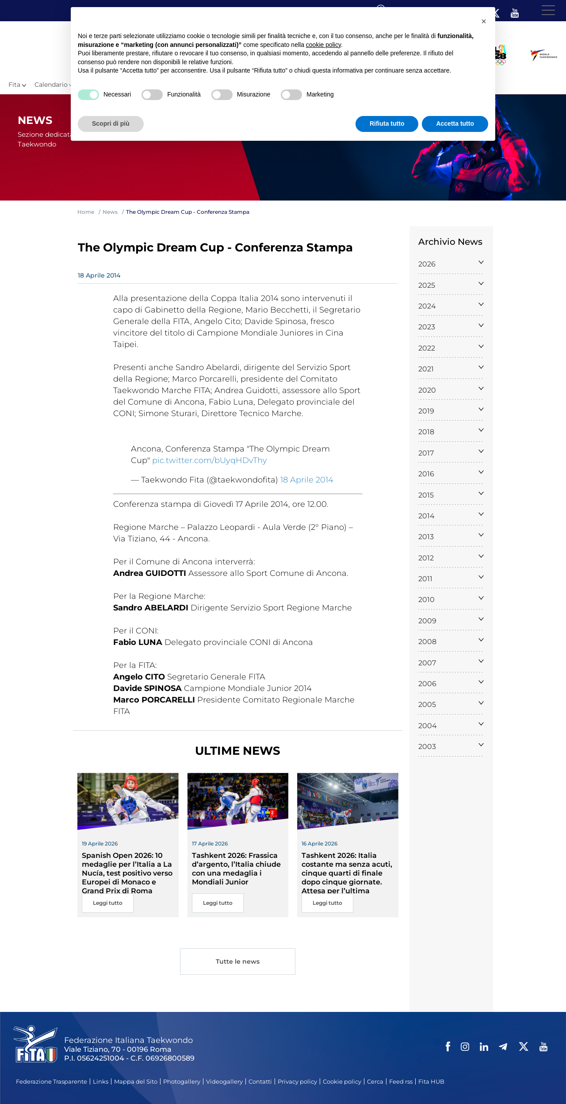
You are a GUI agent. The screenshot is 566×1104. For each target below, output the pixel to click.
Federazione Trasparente (51, 1081)
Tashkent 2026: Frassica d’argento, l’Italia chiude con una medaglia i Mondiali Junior (236, 868)
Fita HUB (431, 1081)
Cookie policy (342, 1081)
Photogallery (181, 1081)
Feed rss (401, 1081)
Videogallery (224, 1081)
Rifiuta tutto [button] (387, 123)
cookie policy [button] (323, 44)
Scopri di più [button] (111, 123)
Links (100, 1081)
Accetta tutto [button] (455, 123)
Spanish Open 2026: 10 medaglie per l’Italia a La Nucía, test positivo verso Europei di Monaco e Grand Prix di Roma (127, 873)
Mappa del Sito (135, 1081)
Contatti (260, 1081)
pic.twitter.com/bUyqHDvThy (209, 460)
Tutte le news (238, 962)
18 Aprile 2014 (306, 480)
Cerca (375, 1081)
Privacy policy (297, 1081)
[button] (484, 21)
